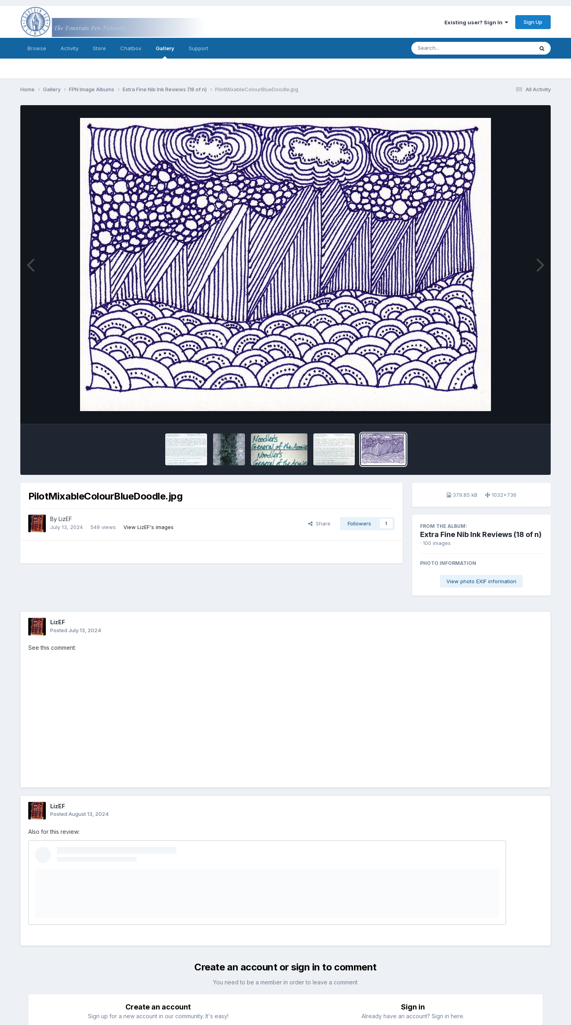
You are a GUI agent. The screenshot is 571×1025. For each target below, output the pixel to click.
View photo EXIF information (481, 581)
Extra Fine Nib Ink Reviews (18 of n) (481, 534)
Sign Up (533, 22)
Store (99, 48)
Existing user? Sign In (476, 22)
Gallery (165, 52)
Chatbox (130, 48)
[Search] (450, 48)
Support (198, 48)
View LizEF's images (148, 527)
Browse (36, 48)
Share (319, 523)
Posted (75, 630)
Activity (69, 48)
